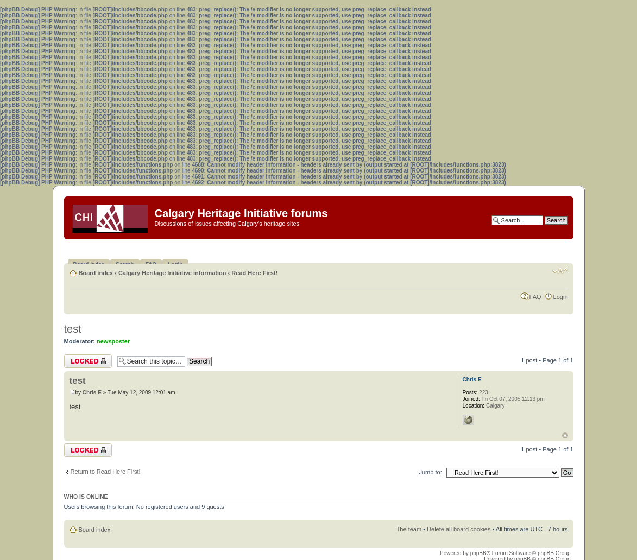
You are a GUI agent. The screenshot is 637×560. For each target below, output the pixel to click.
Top (565, 435)
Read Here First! (254, 273)
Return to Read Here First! (106, 471)
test (72, 329)
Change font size (560, 271)
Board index (96, 273)
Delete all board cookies (458, 529)
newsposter (113, 341)
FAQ (535, 297)
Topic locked (88, 361)
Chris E (92, 393)
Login (560, 297)
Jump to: (430, 472)
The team (408, 529)
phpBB (478, 553)
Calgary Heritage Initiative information (172, 273)
